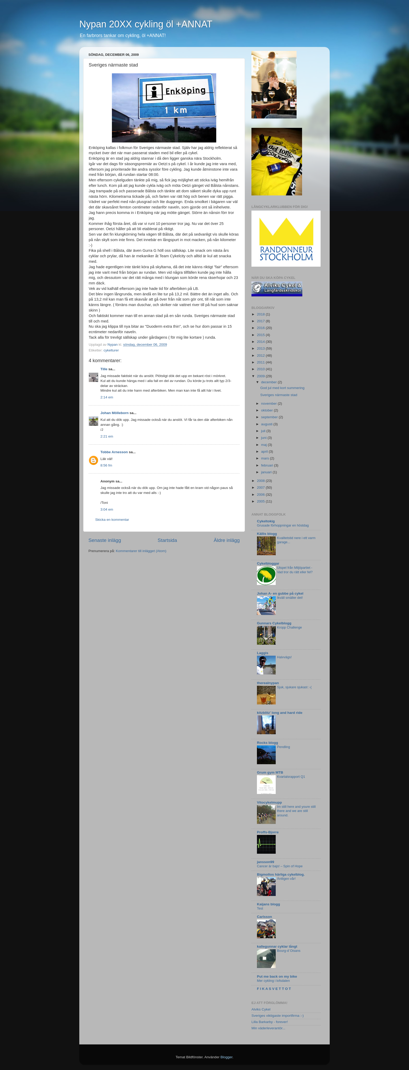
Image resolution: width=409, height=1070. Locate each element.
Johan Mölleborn (114, 413)
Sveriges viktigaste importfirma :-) (277, 1016)
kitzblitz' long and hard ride (279, 713)
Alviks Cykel (260, 1009)
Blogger (226, 1057)
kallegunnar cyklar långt (277, 946)
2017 (261, 321)
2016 (261, 328)
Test (260, 908)
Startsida (167, 540)
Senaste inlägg (104, 540)
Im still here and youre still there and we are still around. (296, 811)
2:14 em (106, 397)
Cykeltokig (266, 521)
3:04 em (106, 509)
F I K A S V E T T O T (274, 989)
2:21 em (106, 436)
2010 (261, 369)
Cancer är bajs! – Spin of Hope (280, 866)
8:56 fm (106, 465)
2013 (261, 348)
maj (264, 445)
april (265, 451)
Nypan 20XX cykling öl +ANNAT (146, 24)
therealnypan (268, 683)
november (269, 403)
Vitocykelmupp (269, 802)
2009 (261, 376)
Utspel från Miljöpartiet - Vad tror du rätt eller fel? (295, 570)
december (269, 382)
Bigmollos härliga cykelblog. (281, 874)
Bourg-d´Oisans (288, 951)
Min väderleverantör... (268, 1028)
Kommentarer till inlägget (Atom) (141, 551)
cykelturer (111, 350)
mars (265, 458)
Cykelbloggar (268, 563)
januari (267, 472)
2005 (261, 501)
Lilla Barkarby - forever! (269, 1022)
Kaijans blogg (268, 904)
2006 (261, 495)
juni (264, 438)
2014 (261, 342)
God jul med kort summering (282, 388)
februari (267, 465)
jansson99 (265, 862)
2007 (261, 487)
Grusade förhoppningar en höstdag (283, 525)
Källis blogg (267, 534)
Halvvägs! (284, 657)
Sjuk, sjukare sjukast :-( (294, 687)
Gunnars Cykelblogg (274, 623)
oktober (267, 410)
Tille (103, 369)
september (270, 417)
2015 (261, 335)
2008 (261, 481)
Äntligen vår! (286, 879)
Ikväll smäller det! (290, 598)
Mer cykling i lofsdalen (273, 981)
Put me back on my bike (277, 976)
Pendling (283, 747)
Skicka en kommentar (112, 520)
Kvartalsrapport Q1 (291, 777)
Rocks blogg (267, 743)
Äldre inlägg (227, 540)
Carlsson (264, 917)
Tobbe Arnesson (114, 452)
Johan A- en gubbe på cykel (280, 593)
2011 (261, 362)
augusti (267, 424)
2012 (261, 355)
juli (263, 431)
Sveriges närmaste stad (278, 395)
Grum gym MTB (270, 772)
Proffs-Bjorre (268, 832)
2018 (261, 314)
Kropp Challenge (289, 627)
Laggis (262, 653)
